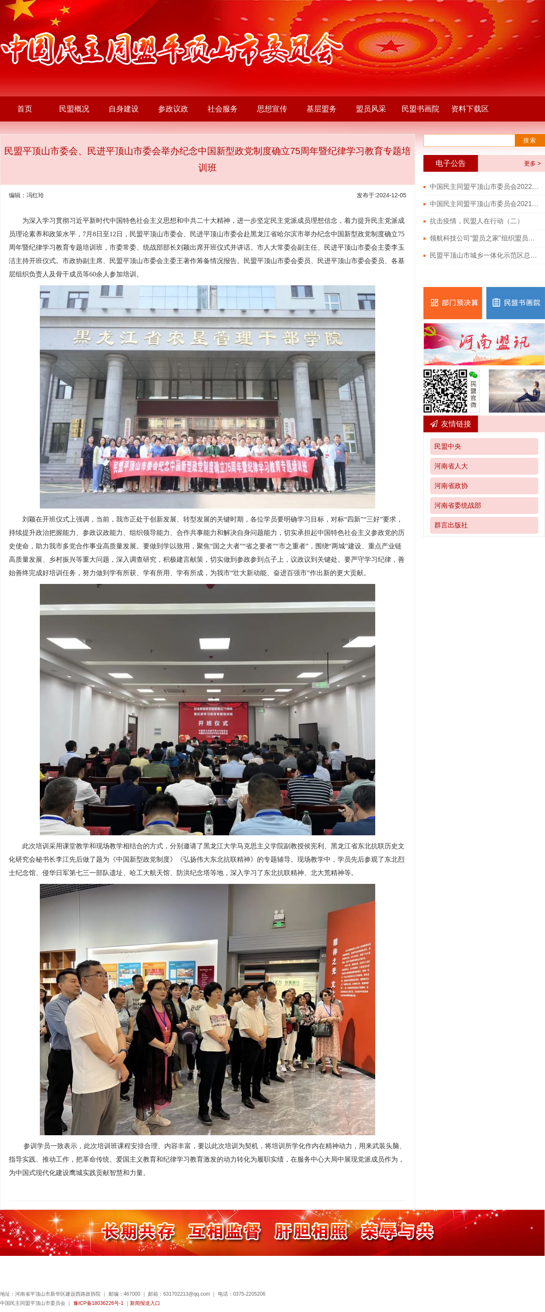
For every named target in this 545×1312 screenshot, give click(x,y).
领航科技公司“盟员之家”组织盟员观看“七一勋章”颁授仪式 (484, 238)
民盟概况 (74, 109)
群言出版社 (451, 525)
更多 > (532, 163)
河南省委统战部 (457, 505)
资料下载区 (470, 109)
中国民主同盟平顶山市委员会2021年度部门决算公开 (484, 203)
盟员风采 (371, 109)
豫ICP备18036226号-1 (98, 1303)
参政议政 (173, 109)
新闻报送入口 (145, 1303)
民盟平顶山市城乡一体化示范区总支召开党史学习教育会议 (484, 255)
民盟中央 (447, 446)
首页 (24, 109)
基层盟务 (321, 109)
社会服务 (223, 109)
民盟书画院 (420, 109)
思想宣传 (272, 109)
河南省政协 (451, 485)
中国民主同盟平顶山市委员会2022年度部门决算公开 (484, 186)
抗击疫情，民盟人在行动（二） (477, 221)
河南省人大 (451, 466)
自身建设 (124, 109)
